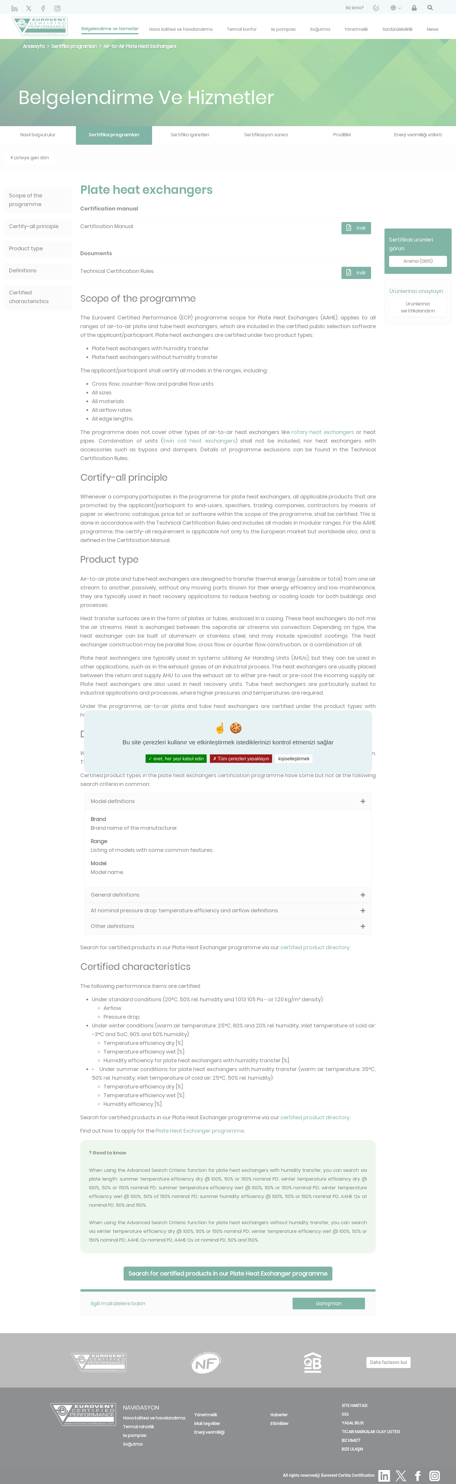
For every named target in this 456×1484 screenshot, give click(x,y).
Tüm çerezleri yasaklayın (241, 758)
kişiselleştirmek (294, 758)
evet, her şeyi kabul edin (176, 758)
